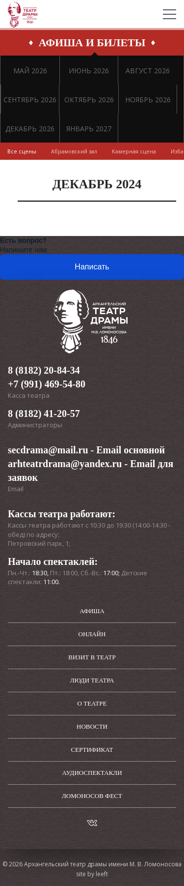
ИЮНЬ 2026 (89, 70)
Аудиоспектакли (92, 772)
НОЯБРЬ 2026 (148, 99)
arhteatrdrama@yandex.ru (65, 463)
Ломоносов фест (92, 795)
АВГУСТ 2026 (148, 70)
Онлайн (92, 634)
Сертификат (92, 749)
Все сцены (21, 151)
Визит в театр (91, 657)
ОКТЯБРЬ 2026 (89, 99)
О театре (92, 703)
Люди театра (92, 680)
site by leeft (92, 874)
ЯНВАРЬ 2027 (88, 128)
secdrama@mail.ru (48, 449)
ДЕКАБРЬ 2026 (29, 128)
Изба (177, 151)
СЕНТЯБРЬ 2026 (29, 99)
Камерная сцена (134, 151)
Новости (92, 726)
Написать (92, 267)
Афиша (92, 611)
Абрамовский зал (74, 151)
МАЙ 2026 (30, 70)
